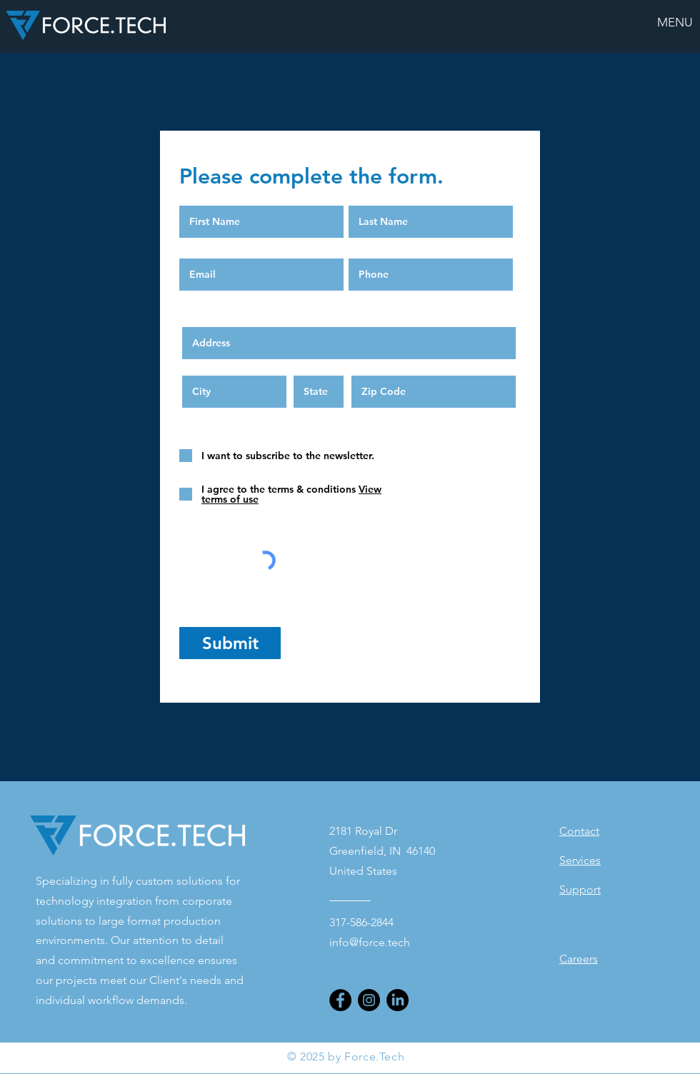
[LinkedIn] (397, 1000)
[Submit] (230, 643)
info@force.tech (369, 942)
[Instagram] (369, 1000)
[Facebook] (340, 1000)
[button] (675, 22)
